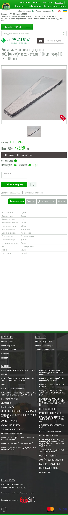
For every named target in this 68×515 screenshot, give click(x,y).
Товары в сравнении (45, 350)
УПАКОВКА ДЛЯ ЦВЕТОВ (18, 14)
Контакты (20, 6)
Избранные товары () (25, 11)
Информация (34, 6)
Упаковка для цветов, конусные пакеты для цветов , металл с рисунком (28, 16)
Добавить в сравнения (34, 192)
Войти (63, 6)
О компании (24, 2)
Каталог (59, 2)
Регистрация (50, 6)
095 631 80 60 (18, 39)
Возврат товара (8, 350)
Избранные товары (44, 346)
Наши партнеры (8, 346)
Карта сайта (5, 493)
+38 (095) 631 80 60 (17, 488)
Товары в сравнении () (45, 11)
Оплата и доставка (42, 2)
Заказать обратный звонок (20, 43)
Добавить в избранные (10, 192)
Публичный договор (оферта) (23, 493)
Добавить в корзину (14, 184)
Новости (5, 358)
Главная (4, 14)
